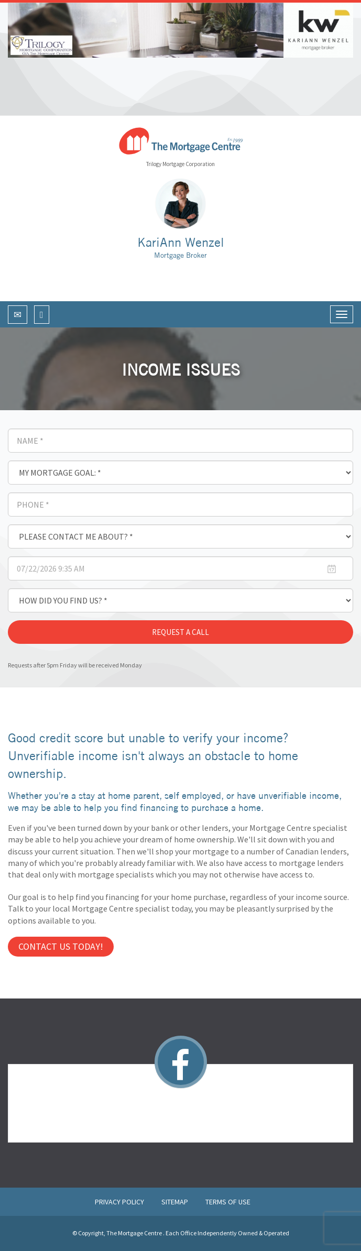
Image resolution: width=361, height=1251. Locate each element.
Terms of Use (227, 1201)
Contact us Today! (60, 946)
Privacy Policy (120, 1201)
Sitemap (175, 1201)
